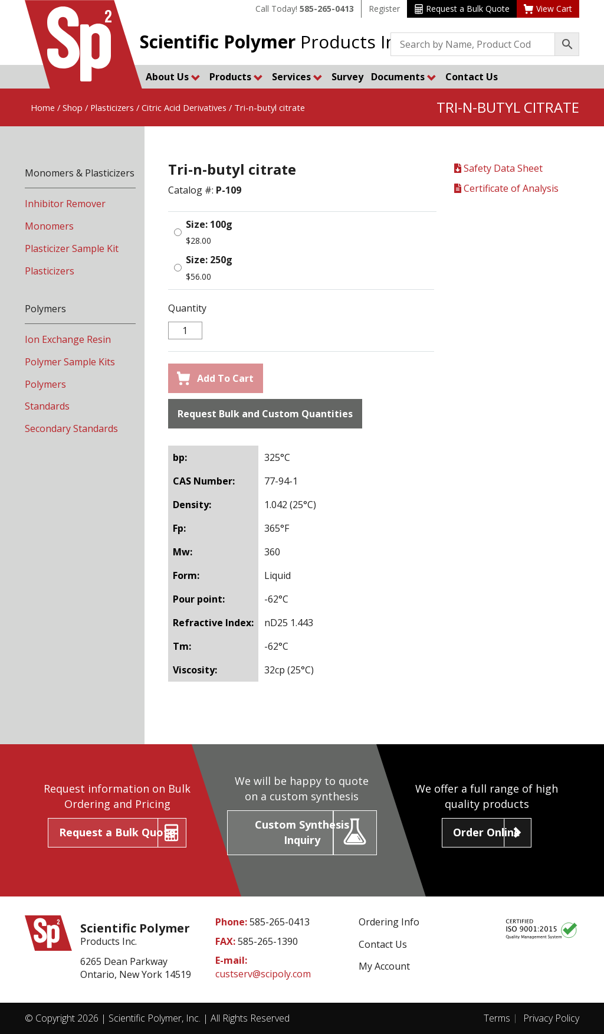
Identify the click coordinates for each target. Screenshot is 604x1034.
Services (297, 76)
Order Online (486, 832)
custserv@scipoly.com (263, 973)
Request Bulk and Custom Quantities (265, 413)
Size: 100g (209, 224)
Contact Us (471, 76)
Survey (347, 76)
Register (384, 8)
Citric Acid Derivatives (184, 107)
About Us (173, 76)
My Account (384, 966)
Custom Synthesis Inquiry (302, 832)
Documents (403, 76)
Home (43, 107)
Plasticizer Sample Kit (72, 248)
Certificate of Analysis (506, 188)
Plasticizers (112, 107)
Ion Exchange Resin (68, 339)
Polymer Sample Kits (70, 361)
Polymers (45, 384)
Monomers (49, 226)
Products (236, 76)
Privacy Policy (551, 1018)
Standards (47, 406)
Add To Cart (215, 378)
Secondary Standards (71, 428)
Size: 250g (209, 259)
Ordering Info (389, 921)
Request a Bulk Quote (462, 8)
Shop (73, 107)
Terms (497, 1018)
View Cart (548, 8)
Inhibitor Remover (65, 203)
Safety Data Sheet (498, 168)
